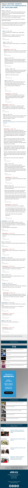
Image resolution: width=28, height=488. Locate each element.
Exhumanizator (4, 302)
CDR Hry (14, 346)
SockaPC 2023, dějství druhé (10, 406)
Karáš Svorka (6, 49)
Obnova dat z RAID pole (9, 424)
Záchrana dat (20, 424)
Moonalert (3, 257)
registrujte (20, 336)
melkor (3, 31)
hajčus (3, 320)
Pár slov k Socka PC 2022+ (10, 414)
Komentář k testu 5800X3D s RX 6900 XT (12, 418)
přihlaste (15, 336)
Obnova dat (16, 424)
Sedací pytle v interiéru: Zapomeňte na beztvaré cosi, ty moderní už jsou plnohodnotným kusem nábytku (17, 458)
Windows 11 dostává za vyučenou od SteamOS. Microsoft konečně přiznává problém (17, 431)
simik (3, 10)
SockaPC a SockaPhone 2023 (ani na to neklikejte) (13, 410)
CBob (3, 274)
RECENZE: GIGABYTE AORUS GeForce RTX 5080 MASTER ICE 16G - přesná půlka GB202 (14, 5)
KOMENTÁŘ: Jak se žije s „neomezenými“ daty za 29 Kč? (14, 402)
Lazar (6, 163)
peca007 (3, 283)
